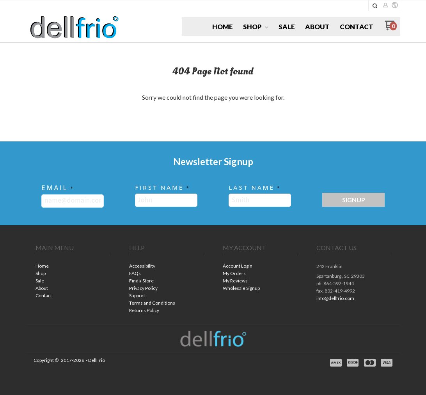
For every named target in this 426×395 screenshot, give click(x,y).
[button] (375, 6)
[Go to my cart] (391, 28)
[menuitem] (222, 27)
